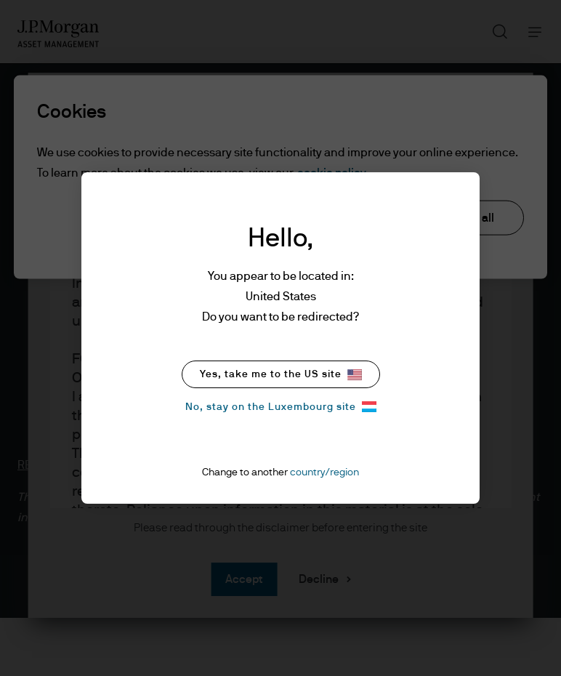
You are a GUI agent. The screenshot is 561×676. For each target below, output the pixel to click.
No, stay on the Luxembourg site (280, 406)
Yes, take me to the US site (281, 374)
